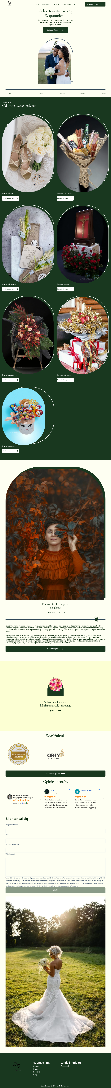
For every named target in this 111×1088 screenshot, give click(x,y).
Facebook (65, 1066)
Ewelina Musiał (86, 790)
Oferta (56, 4)
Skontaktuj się (55, 648)
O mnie (36, 4)
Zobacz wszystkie (55, 773)
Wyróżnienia (66, 4)
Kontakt (36, 1072)
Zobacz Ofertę (55, 30)
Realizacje (47, 4)
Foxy (52, 790)
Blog (75, 4)
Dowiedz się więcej (11, 198)
